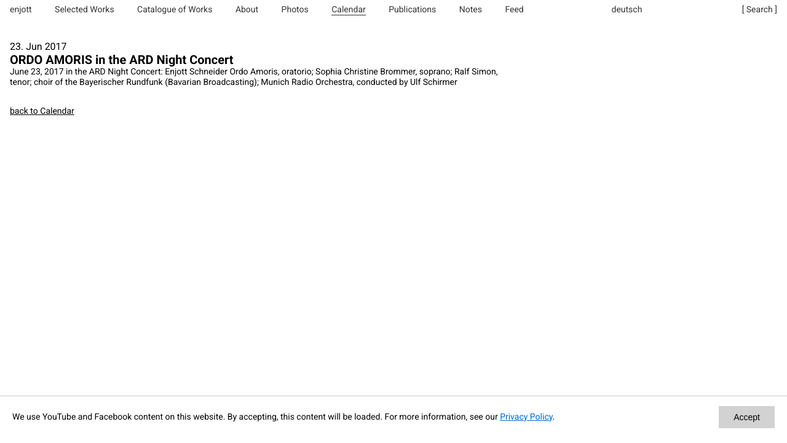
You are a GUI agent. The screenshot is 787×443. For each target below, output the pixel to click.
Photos (295, 10)
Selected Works (84, 10)
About (246, 10)
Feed (514, 10)
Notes (470, 10)
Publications (412, 10)
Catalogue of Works (174, 10)
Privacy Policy (526, 417)
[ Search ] (759, 10)
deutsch (627, 10)
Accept (747, 417)
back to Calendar (42, 111)
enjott (21, 10)
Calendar (348, 10)
